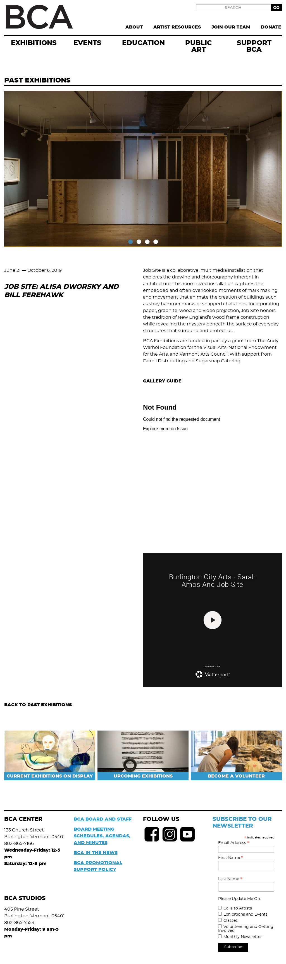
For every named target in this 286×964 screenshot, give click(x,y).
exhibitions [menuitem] (34, 43)
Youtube (187, 834)
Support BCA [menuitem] (254, 46)
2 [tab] (139, 242)
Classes (230, 921)
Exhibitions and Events (245, 914)
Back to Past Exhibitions (38, 705)
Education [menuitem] (143, 43)
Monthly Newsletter (242, 937)
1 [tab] (130, 242)
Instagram (169, 834)
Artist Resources (177, 27)
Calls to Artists (237, 908)
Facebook (151, 834)
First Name (230, 858)
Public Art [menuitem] (198, 46)
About (134, 27)
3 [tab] (147, 242)
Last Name (230, 879)
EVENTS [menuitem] (87, 43)
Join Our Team (230, 27)
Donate (271, 27)
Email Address (233, 843)
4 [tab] (155, 242)
